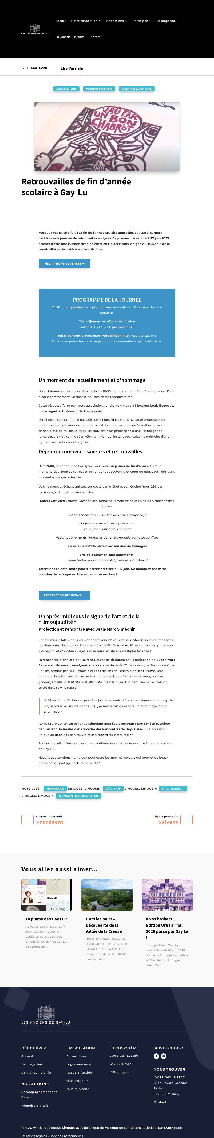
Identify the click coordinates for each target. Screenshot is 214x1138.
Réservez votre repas (63, 596)
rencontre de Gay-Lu (78, 793)
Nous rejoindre (77, 1085)
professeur (173, 788)
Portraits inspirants (97, 88)
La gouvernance (78, 1060)
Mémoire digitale (35, 1101)
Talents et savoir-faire (144, 88)
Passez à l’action (78, 1068)
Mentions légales (35, 1132)
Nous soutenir (76, 1077)
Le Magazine (38, 69)
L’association (75, 1052)
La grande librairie (36, 1068)
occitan (113, 788)
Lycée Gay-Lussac (124, 1051)
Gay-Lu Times (121, 1059)
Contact (95, 37)
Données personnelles (70, 1132)
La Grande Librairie (70, 37)
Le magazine (166, 21)
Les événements (57, 88)
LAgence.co (174, 1124)
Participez (140, 21)
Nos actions (115, 21)
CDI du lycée (120, 1068)
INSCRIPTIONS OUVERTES (63, 263)
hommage (55, 788)
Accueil (61, 21)
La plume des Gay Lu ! (46, 915)
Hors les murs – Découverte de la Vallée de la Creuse (104, 921)
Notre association (84, 21)
